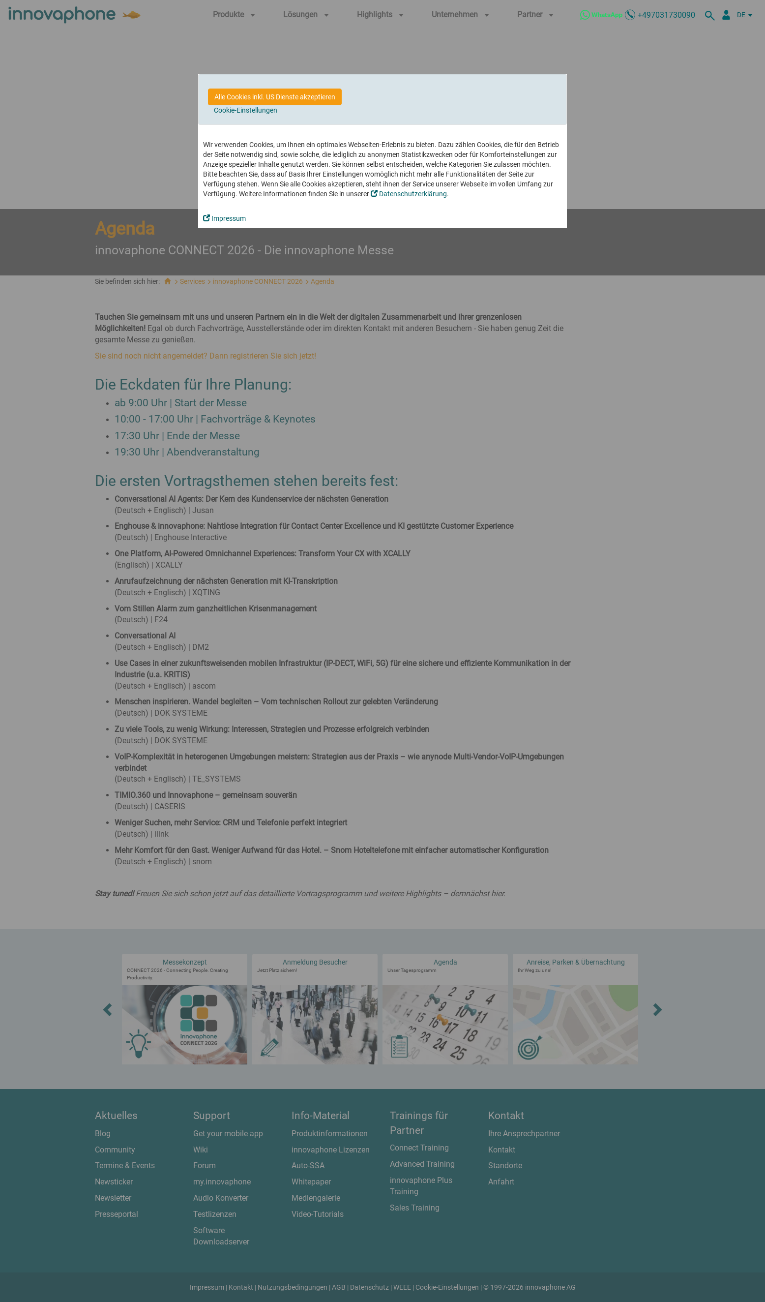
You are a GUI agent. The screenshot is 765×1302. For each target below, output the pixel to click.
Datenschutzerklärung (409, 194)
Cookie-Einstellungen (245, 110)
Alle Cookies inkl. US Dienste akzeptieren (274, 97)
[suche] (711, 15)
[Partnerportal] (726, 15)
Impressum (224, 218)
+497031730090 (666, 15)
